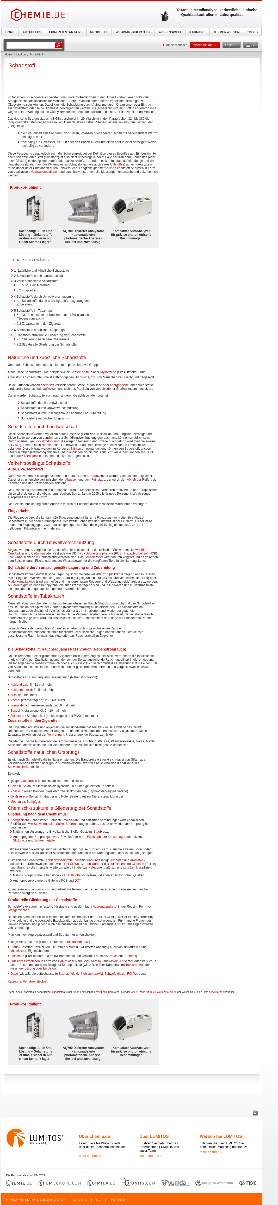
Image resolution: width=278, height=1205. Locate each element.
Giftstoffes (117, 164)
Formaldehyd (19, 705)
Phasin (15, 791)
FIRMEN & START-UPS (65, 32)
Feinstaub (98, 479)
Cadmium (38, 553)
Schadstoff (56, 992)
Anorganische (19, 820)
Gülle (16, 445)
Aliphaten (116, 860)
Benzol (15, 710)
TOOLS (252, 32)
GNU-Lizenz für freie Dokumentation (152, 992)
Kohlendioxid (19, 684)
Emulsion (49, 968)
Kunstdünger (117, 837)
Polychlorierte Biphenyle (96, 553)
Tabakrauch (134, 965)
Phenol (15, 700)
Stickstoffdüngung (47, 441)
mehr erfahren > (90, 1156)
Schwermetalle (44, 824)
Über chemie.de (94, 1136)
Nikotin (15, 695)
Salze (60, 824)
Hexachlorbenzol (135, 553)
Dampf (62, 961)
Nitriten (76, 448)
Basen (120, 864)
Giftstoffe (138, 864)
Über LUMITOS (154, 1136)
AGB (99, 1200)
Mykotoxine (108, 372)
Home (8, 54)
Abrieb (131, 479)
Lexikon (21, 54)
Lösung (30, 968)
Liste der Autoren (213, 992)
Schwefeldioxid (18, 767)
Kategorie (14, 981)
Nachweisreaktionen (44, 172)
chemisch (47, 385)
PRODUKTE (99, 32)
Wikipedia (101, 992)
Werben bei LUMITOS (221, 1136)
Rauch (113, 956)
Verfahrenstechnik (35, 981)
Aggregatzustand (104, 906)
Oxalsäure (17, 796)
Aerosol (130, 956)
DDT (78, 880)
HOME (10, 32)
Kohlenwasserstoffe (59, 860)
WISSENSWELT (169, 32)
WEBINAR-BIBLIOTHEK (133, 32)
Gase (14, 974)
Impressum (80, 1200)
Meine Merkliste (176, 45)
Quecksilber (16, 553)
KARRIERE (197, 32)
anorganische (119, 385)
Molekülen (116, 961)
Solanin (15, 786)
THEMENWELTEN (226, 32)
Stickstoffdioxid (69, 974)
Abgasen (71, 479)
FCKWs (73, 864)
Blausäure (27, 781)
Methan (15, 802)
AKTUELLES (32, 32)
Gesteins (77, 372)
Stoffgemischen (18, 910)
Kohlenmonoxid (21, 690)
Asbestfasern (73, 942)
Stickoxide (20, 840)
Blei (143, 550)
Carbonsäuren (90, 864)
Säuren (71, 824)
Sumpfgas (34, 802)
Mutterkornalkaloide (21, 581)
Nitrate (46, 445)
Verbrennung (56, 734)
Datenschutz (118, 1200)
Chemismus (56, 814)
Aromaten (137, 860)
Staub (88, 372)
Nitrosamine (32, 456)
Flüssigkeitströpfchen (25, 961)
